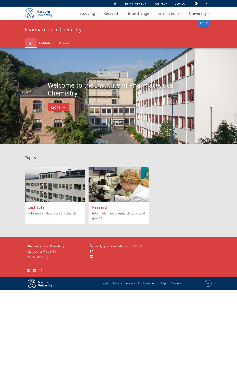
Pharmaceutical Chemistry (33, 45)
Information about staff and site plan (55, 191)
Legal (105, 284)
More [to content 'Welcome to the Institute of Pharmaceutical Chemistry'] (58, 107)
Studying (89, 14)
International (172, 14)
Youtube (34, 271)
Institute (47, 43)
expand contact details (208, 283)
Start (114, 3)
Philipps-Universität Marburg (43, 286)
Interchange (141, 14)
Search (205, 3)
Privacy (117, 284)
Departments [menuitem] (136, 4)
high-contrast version (194, 3)
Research (114, 14)
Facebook (28, 271)
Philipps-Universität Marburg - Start (42, 12)
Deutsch (181, 3)
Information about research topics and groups (119, 193)
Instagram (41, 271)
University (200, 14)
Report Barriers (171, 284)
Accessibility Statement (141, 284)
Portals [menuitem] (161, 4)
